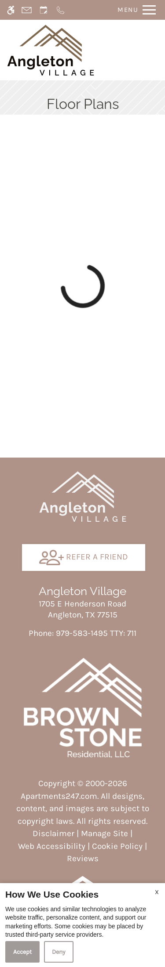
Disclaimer (53, 833)
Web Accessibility (51, 846)
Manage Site (104, 833)
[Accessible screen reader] (10, 10)
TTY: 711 (82, 633)
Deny (59, 952)
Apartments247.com (59, 796)
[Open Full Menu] (134, 10)
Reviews (83, 858)
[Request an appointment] (43, 10)
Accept (22, 952)
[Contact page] (26, 10)
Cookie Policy (117, 846)
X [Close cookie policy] (157, 892)
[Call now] (60, 10)
